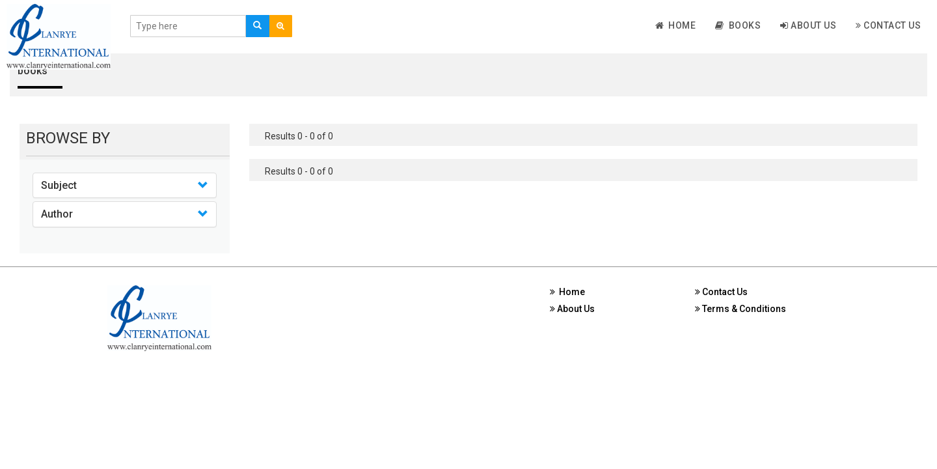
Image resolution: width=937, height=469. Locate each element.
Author (57, 214)
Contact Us (888, 25)
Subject (59, 185)
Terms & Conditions (740, 309)
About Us (808, 25)
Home (675, 25)
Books (738, 25)
